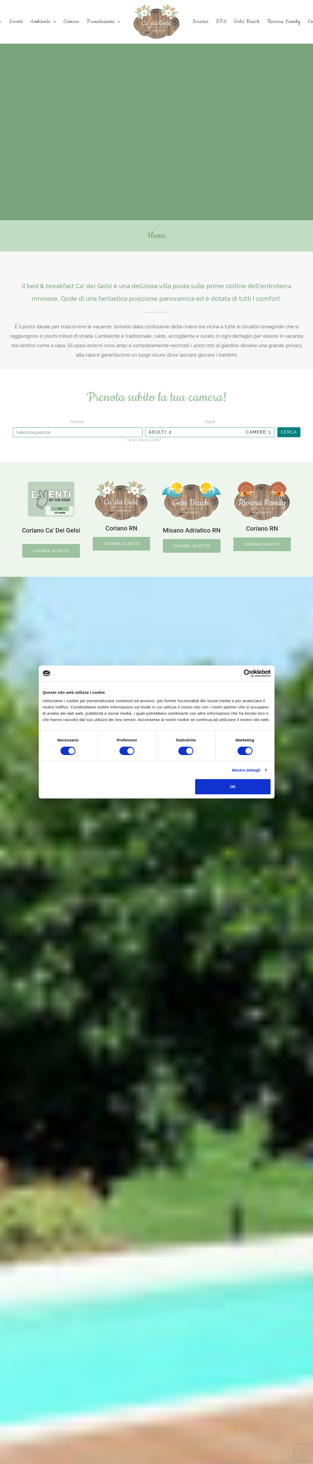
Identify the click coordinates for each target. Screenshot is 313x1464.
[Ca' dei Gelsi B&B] (157, 22)
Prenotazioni (103, 21)
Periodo (77, 421)
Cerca (289, 432)
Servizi (200, 21)
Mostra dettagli (246, 770)
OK (233, 786)
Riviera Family (284, 21)
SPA (221, 21)
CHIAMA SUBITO (51, 550)
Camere (71, 21)
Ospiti (210, 421)
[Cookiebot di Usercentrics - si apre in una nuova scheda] (248, 673)
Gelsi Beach (247, 21)
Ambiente (43, 21)
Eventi (16, 21)
